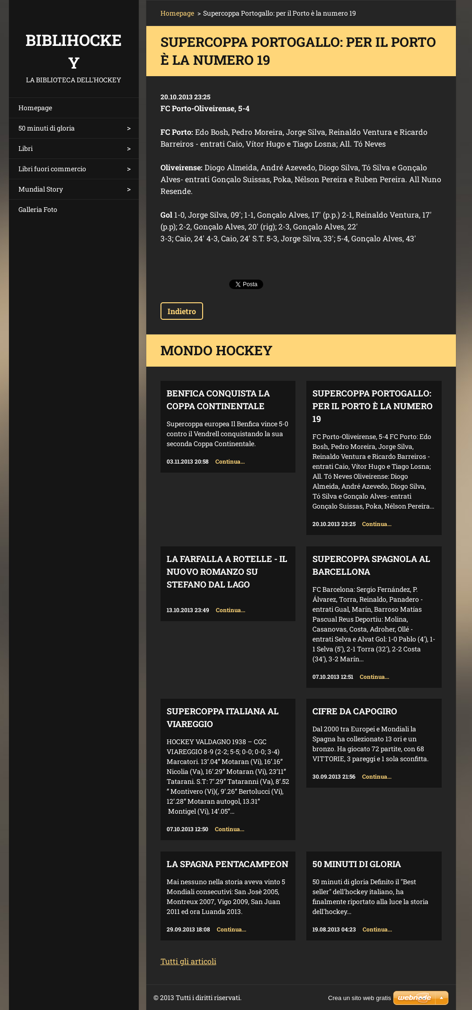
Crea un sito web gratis (359, 997)
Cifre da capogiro (354, 711)
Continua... (230, 461)
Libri (25, 148)
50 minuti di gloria (46, 127)
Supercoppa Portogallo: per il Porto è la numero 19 (372, 405)
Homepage (35, 107)
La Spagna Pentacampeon (227, 863)
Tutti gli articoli (188, 961)
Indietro (182, 311)
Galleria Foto (37, 209)
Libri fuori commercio (52, 168)
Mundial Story (40, 188)
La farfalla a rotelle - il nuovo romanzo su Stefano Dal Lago (227, 571)
